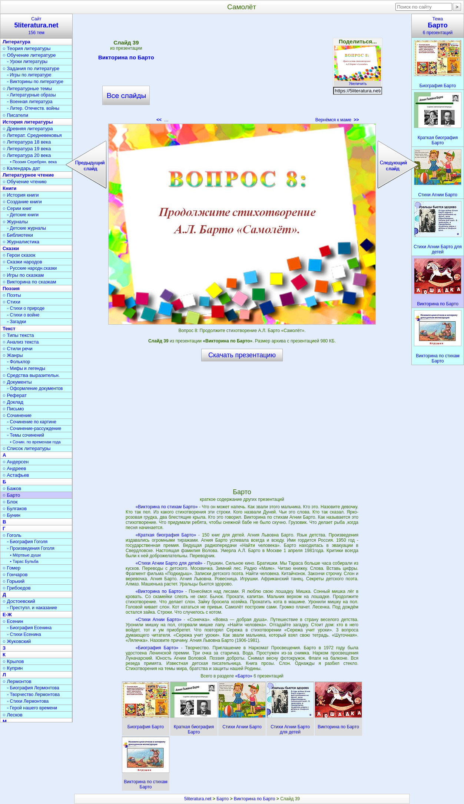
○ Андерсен (16, 462)
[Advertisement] (242, 70)
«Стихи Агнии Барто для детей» (169, 563)
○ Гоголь (12, 535)
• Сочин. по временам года (35, 442)
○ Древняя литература (28, 128)
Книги (9, 188)
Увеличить (357, 82)
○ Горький (13, 581)
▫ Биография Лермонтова (33, 687)
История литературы (28, 122)
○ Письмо (13, 408)
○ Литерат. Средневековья (32, 135)
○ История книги (21, 195)
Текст (9, 328)
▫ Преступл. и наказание (32, 607)
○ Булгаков (15, 508)
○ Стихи (11, 302)
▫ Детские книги (23, 214)
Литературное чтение (28, 175)
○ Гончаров (15, 574)
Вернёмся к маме (337, 119)
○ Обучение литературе (29, 55)
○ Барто (11, 495)
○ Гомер (11, 568)
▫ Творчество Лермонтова (33, 694)
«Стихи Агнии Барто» (159, 619)
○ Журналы (15, 221)
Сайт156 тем (36, 25)
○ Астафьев (16, 475)
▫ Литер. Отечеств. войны (33, 108)
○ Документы (17, 382)
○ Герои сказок (19, 255)
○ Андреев (14, 468)
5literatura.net (197, 798)
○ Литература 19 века (27, 148)
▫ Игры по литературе (29, 75)
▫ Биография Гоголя (27, 541)
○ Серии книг (17, 208)
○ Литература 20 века (27, 155)
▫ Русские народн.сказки (32, 268)
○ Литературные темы (27, 88)
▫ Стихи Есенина (24, 634)
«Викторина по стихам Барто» (167, 506)
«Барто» (244, 676)
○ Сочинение (17, 415)
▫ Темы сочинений (25, 435)
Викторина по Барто (126, 58)
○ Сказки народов (22, 262)
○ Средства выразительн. (31, 375)
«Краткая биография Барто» (166, 535)
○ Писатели (15, 115)
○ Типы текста (18, 335)
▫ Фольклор (18, 361)
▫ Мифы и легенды (26, 368)
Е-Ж (7, 614)
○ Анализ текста (21, 342)
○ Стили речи (18, 348)
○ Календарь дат (21, 168)
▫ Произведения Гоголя (30, 548)
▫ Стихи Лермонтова (28, 701)
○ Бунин (11, 515)
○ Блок (10, 502)
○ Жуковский (17, 641)
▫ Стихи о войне (23, 315)
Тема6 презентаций (438, 25)
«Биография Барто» (157, 647)
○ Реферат (15, 395)
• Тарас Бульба (24, 561)
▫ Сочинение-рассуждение (34, 428)
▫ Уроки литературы (27, 61)
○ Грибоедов (17, 588)
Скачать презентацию (242, 355)
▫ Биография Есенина (29, 627)
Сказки (11, 248)
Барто (222, 798)
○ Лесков (13, 715)
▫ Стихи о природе (25, 308)
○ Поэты (12, 295)
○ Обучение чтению (25, 181)
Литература (16, 42)
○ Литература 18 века (27, 142)
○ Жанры (13, 355)
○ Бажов (12, 488)
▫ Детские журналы (26, 228)
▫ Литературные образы (31, 95)
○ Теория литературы (26, 48)
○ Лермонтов (17, 681)
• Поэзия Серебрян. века (33, 162)
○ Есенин (13, 621)
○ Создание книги (22, 201)
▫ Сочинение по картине (31, 421)
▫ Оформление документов (35, 388)
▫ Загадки (16, 321)
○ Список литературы (26, 448)
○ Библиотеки (18, 235)
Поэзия (11, 288)
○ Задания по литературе (31, 68)
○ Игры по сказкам (23, 275)
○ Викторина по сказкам (29, 282)
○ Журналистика (21, 242)
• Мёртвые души (25, 555)
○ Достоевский (19, 601)
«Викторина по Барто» (159, 591)
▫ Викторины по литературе (35, 81)
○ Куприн (13, 668)
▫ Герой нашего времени (32, 708)
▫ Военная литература (29, 101)
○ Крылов (13, 661)
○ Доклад (13, 402)
